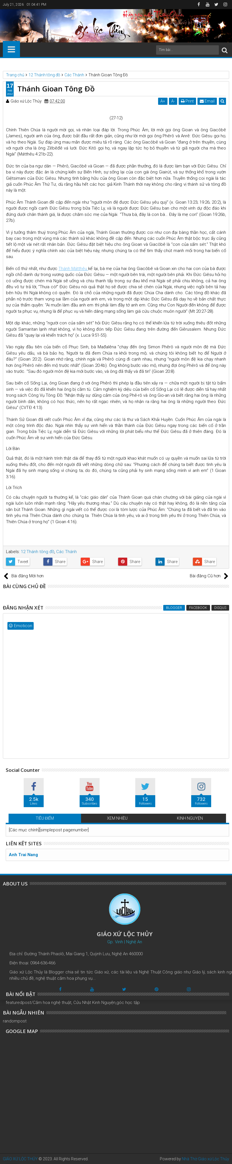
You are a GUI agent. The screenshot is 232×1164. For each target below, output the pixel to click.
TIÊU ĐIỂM (45, 818)
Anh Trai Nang (23, 854)
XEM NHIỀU (117, 818)
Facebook (198, 608)
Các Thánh (66, 551)
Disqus (220, 608)
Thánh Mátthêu (73, 268)
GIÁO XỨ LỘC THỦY (20, 1159)
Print (187, 101)
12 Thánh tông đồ (37, 551)
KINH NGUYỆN (190, 818)
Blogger (174, 608)
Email (207, 101)
